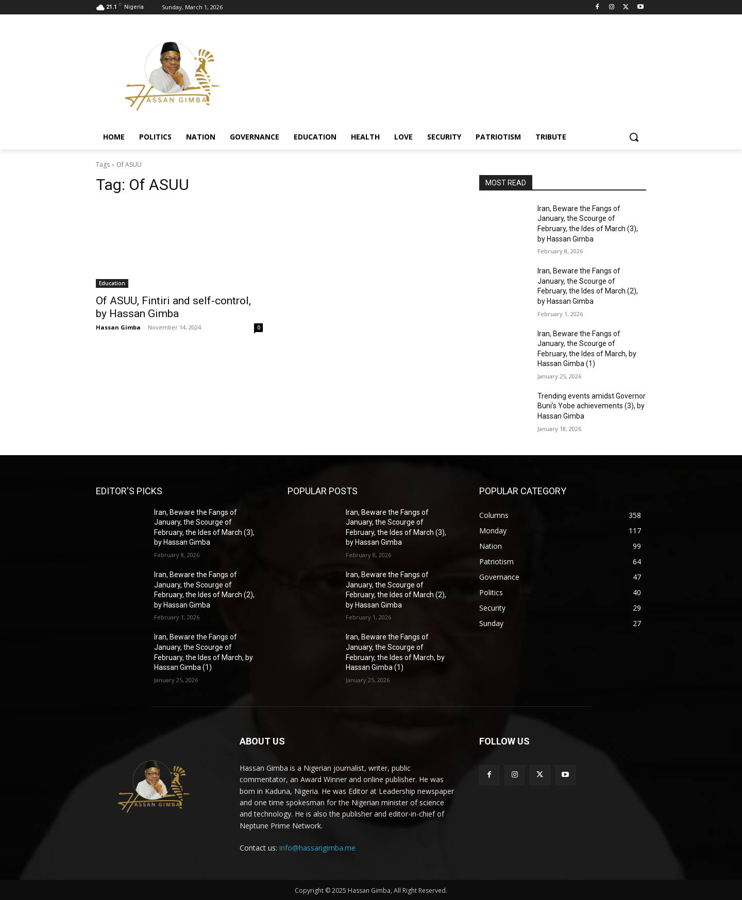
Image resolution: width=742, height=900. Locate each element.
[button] (633, 137)
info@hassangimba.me (317, 848)
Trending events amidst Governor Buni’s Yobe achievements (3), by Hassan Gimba (591, 406)
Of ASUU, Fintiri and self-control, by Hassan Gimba (173, 307)
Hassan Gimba (118, 327)
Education (112, 283)
